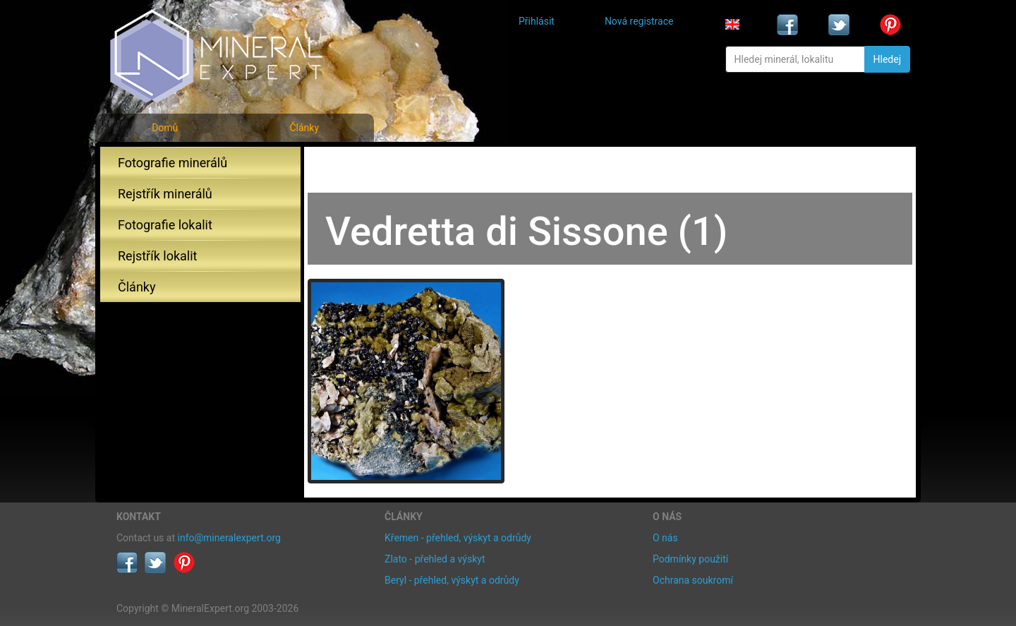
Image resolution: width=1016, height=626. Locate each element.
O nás (665, 537)
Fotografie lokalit (165, 224)
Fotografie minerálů (172, 162)
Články (304, 127)
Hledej (887, 59)
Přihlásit (537, 21)
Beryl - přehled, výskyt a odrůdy (452, 580)
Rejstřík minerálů (165, 193)
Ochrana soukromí (693, 580)
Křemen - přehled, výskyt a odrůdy (458, 537)
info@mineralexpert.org (229, 537)
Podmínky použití (690, 559)
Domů (165, 127)
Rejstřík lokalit (157, 255)
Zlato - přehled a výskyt (435, 559)
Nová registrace (639, 21)
